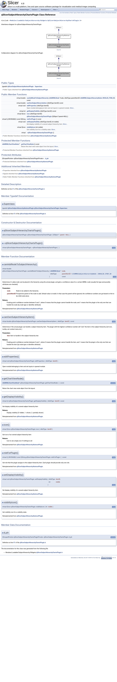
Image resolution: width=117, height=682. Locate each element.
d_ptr (47, 158)
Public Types (73, 12)
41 (13, 189)
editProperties (31, 106)
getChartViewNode (27, 144)
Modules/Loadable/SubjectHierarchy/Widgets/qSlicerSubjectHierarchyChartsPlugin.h (45, 21)
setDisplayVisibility (33, 122)
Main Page (5, 9)
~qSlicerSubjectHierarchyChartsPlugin (40, 132)
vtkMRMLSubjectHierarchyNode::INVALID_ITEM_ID (97, 98)
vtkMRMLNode (54, 98)
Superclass (38, 86)
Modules (14, 9)
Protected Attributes (111, 12)
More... (72, 108)
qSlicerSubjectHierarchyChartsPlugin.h (31, 189)
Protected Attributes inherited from (27, 162)
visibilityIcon (31, 127)
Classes (35, 10)
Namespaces (46, 10)
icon (28, 114)
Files (55, 10)
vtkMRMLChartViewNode (10, 144)
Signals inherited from (23, 174)
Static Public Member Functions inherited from (31, 177)
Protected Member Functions (98, 12)
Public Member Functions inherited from (29, 136)
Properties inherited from (24, 170)
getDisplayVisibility (33, 111)
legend (58, 49)
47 (14, 214)
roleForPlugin (31, 119)
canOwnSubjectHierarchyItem (37, 103)
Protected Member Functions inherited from (30, 150)
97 (14, 542)
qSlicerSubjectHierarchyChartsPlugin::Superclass (50, 208)
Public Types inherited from (25, 90)
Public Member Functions (83, 12)
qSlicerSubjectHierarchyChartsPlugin (39, 116)
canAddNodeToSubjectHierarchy (38, 98)
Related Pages (24, 9)
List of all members (64, 12)
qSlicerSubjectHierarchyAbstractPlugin (20, 86)
